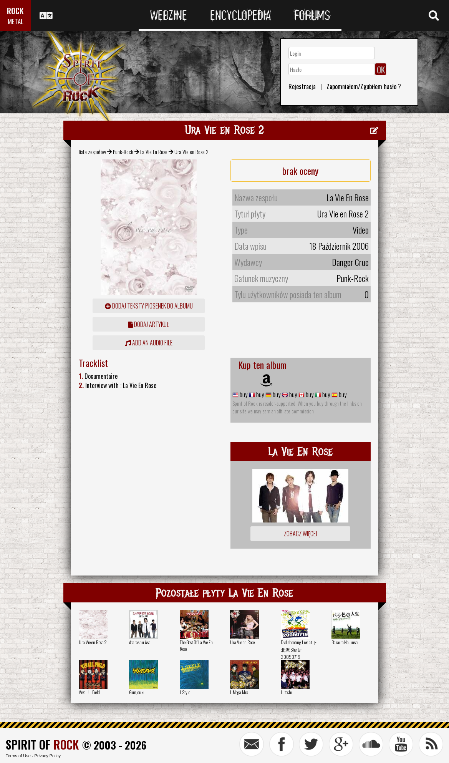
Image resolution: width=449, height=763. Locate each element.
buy (243, 394)
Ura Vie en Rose (242, 642)
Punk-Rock (123, 152)
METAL (15, 21)
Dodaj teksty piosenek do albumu (149, 305)
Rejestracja (302, 86)
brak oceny (300, 170)
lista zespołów (92, 152)
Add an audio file (148, 342)
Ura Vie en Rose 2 (93, 642)
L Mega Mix (239, 692)
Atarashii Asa (140, 642)
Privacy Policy (48, 755)
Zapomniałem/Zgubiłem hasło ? (363, 86)
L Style (185, 692)
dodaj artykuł (148, 324)
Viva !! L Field (89, 692)
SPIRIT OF (42, 744)
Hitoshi (286, 692)
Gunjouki (136, 692)
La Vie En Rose (153, 152)
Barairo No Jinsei (344, 642)
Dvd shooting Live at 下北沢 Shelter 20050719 (299, 649)
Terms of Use (18, 755)
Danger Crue (350, 262)
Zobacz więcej (300, 533)
